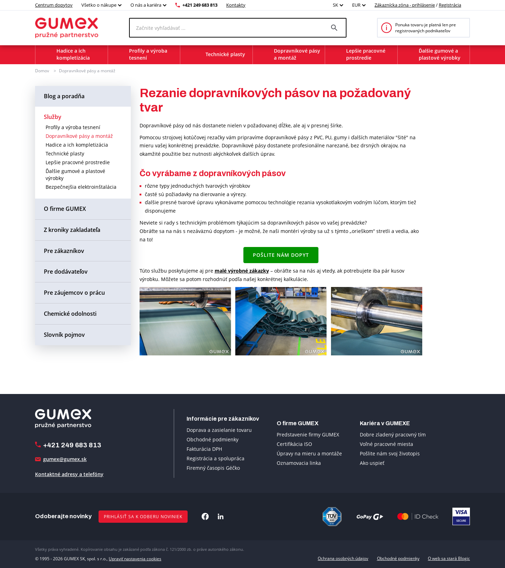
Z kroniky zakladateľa (72, 230)
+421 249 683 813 (199, 5)
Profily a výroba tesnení (73, 127)
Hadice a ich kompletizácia (77, 144)
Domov (42, 71)
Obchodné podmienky (212, 439)
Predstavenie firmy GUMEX (308, 434)
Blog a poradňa (64, 96)
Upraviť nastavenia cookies (135, 558)
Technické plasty (65, 153)
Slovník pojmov (64, 335)
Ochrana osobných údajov (343, 558)
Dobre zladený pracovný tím (393, 434)
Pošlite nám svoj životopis (390, 453)
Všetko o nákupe (98, 5)
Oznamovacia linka (299, 463)
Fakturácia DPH (204, 449)
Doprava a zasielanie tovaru (219, 430)
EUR (356, 5)
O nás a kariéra (145, 5)
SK (335, 5)
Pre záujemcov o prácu (74, 292)
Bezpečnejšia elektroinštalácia (81, 186)
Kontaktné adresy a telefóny (69, 474)
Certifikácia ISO (294, 444)
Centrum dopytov (54, 5)
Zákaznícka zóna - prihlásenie (405, 5)
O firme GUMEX (65, 209)
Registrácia (450, 5)
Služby (52, 117)
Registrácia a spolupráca (215, 458)
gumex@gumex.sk (65, 459)
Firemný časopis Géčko (213, 468)
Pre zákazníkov (64, 251)
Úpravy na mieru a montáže (309, 453)
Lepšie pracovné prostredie (78, 162)
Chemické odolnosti (70, 314)
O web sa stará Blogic (449, 558)
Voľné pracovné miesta (386, 444)
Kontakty (235, 5)
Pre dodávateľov (66, 271)
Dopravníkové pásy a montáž (87, 71)
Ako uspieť (372, 463)
